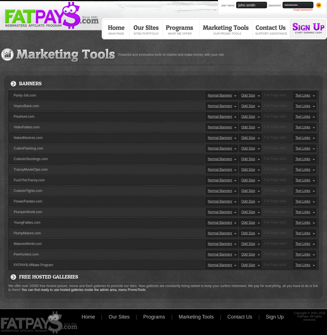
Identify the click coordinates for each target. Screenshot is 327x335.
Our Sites (146, 28)
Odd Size (248, 95)
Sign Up (308, 28)
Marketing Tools (226, 28)
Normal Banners (220, 95)
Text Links (302, 95)
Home (116, 28)
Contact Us (271, 28)
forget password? (303, 9)
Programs (181, 28)
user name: (228, 5)
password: (275, 5)
